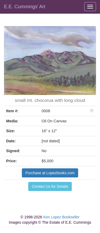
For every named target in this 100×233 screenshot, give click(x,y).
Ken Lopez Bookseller (61, 217)
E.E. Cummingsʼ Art (24, 6)
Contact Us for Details (50, 186)
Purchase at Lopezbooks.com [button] (49, 173)
